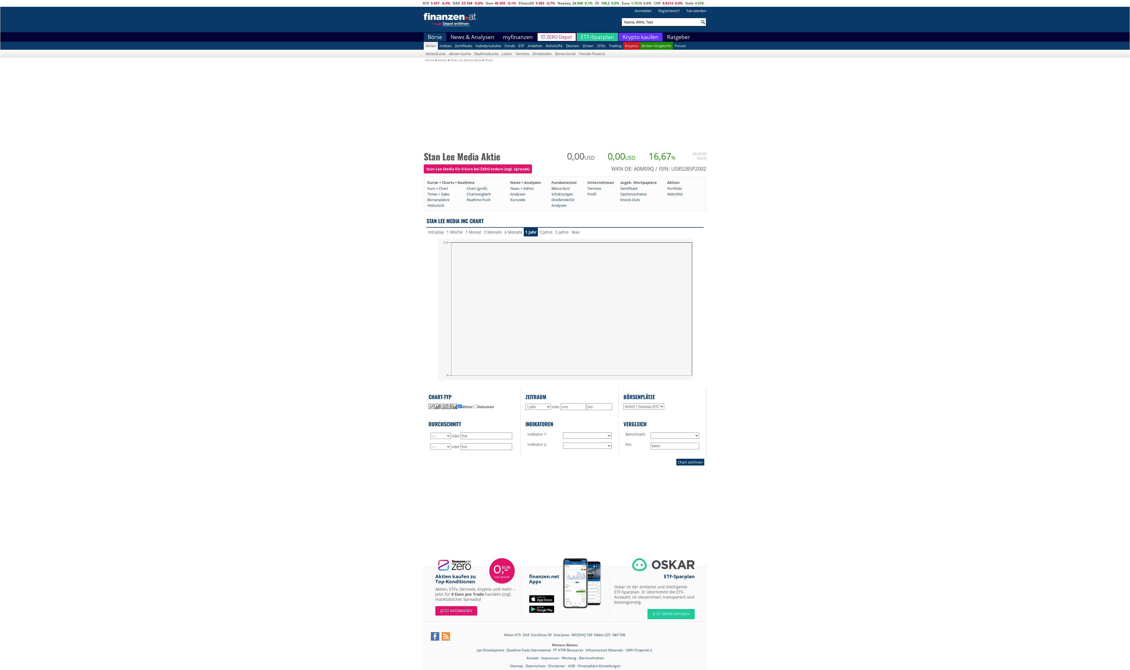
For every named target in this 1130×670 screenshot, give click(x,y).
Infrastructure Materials (605, 650)
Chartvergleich (479, 194)
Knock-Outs (630, 199)
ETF (521, 45)
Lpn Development (491, 650)
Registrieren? (669, 10)
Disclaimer (556, 666)
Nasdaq (564, 3)
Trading (615, 45)
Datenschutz (536, 666)
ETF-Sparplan (597, 37)
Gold (689, 3)
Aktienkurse (435, 53)
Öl (597, 3)
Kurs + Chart (437, 188)
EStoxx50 (526, 3)
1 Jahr (530, 232)
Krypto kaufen (641, 37)
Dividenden (542, 53)
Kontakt (532, 658)
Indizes (445, 45)
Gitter (465, 406)
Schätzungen (562, 194)
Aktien (430, 45)
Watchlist (675, 194)
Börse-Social (565, 53)
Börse (435, 37)
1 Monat (473, 232)
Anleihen (535, 45)
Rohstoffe (554, 45)
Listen (507, 53)
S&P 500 (618, 634)
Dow (489, 3)
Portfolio (674, 188)
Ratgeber (678, 37)
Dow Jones (561, 634)
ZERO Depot (559, 37)
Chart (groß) (477, 188)
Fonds (510, 45)
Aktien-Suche (460, 53)
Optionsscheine (633, 194)
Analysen (517, 194)
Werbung (569, 658)
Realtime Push (479, 199)
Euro (625, 3)
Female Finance (592, 53)
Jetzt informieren (456, 610)
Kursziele (517, 199)
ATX (426, 3)
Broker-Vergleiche (656, 45)
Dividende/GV (563, 199)
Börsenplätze (438, 199)
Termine (522, 53)
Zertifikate (463, 45)
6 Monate (513, 232)
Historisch (435, 205)
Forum (680, 45)
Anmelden (643, 10)
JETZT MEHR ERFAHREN (671, 614)
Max (575, 232)
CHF (657, 3)
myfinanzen (518, 37)
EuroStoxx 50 (541, 634)
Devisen (572, 45)
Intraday (436, 232)
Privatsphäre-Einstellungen (599, 666)
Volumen (484, 406)
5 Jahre (562, 232)
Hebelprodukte (488, 45)
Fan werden (696, 10)
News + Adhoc (522, 188)
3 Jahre (546, 232)
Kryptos (631, 45)
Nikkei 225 (602, 634)
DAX (456, 3)
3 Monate (493, 232)
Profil (591, 194)
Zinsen (588, 45)
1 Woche (455, 232)
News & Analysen (472, 37)
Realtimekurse (486, 53)
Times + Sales (438, 194)
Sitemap (516, 666)
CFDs (601, 45)
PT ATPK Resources (568, 650)
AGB (571, 666)
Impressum (550, 658)
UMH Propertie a (638, 650)
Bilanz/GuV (560, 188)
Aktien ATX (512, 634)
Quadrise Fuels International (529, 650)
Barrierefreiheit (591, 658)
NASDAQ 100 (581, 634)
